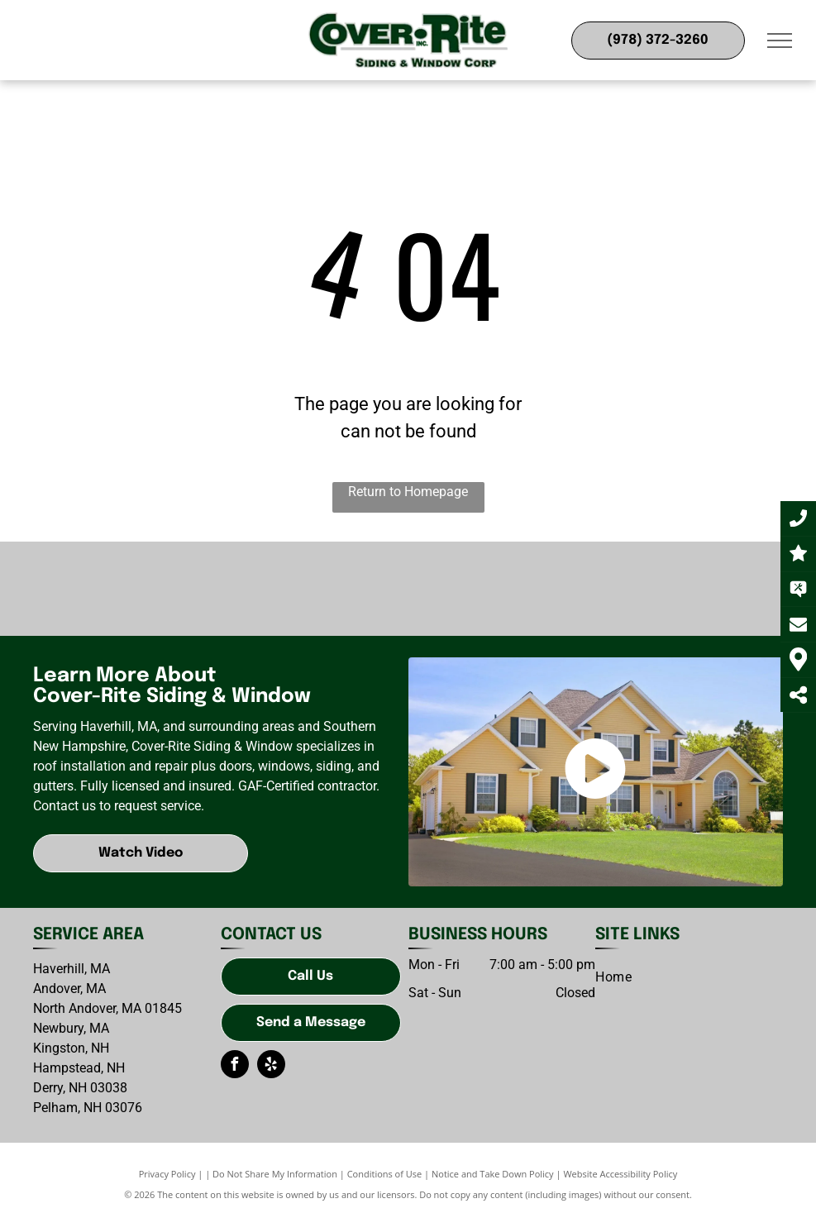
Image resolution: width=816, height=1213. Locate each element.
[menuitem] (613, 977)
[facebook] (235, 1066)
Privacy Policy (167, 1174)
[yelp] (271, 1066)
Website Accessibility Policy (620, 1174)
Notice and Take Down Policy (493, 1174)
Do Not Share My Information (274, 1174)
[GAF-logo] (125, 589)
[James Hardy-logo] (407, 589)
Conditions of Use (384, 1174)
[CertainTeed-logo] (266, 589)
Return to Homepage (408, 491)
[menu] (779, 40)
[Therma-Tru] (691, 589)
